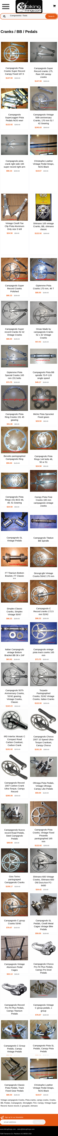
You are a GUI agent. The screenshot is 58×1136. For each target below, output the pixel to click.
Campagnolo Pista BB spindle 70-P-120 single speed (43, 375)
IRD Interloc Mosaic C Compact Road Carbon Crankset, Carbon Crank (14, 740)
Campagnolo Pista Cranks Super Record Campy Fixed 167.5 (14, 71)
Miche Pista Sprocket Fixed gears (43, 415)
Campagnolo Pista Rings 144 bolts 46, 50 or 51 (43, 459)
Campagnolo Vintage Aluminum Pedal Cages (14, 967)
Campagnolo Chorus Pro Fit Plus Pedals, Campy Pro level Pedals (44, 968)
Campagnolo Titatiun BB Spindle (44, 539)
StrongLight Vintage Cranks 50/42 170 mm (43, 574)
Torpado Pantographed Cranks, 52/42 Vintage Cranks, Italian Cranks (43, 694)
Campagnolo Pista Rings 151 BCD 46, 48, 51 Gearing (14, 500)
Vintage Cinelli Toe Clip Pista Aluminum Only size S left (14, 226)
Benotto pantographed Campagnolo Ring (14, 457)
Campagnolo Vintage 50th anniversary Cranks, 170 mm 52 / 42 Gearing (43, 119)
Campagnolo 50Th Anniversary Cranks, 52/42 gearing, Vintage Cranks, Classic (14, 696)
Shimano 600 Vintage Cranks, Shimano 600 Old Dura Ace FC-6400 (43, 881)
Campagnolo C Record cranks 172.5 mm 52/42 (43, 611)
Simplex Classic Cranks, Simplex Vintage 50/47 (14, 611)
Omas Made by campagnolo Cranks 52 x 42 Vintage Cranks (43, 333)
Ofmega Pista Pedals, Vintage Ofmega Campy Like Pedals (43, 786)
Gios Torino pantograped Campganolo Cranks (14, 879)
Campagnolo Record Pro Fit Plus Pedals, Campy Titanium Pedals (15, 1009)
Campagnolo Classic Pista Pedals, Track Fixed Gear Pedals (15, 1088)
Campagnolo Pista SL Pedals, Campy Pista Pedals (43, 1048)
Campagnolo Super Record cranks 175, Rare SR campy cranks (43, 72)
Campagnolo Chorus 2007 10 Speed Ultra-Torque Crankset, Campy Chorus (43, 741)
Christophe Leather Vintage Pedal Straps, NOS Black (43, 164)
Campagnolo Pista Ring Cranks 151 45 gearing (14, 417)
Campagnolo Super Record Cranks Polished (14, 288)
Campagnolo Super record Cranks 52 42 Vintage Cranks (14, 332)
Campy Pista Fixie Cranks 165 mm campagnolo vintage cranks (43, 501)
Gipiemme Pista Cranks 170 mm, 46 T (43, 287)
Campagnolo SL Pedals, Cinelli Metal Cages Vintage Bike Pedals (43, 925)
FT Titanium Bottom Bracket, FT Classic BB (14, 576)
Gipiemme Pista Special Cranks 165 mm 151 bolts (14, 375)
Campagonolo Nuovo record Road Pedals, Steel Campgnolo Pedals (14, 834)
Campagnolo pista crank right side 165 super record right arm (14, 164)
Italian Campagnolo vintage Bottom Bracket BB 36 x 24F (15, 652)
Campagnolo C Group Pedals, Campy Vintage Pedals (14, 1048)
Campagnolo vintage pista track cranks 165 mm (43, 652)
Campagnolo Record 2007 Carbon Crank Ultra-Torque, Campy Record (14, 787)
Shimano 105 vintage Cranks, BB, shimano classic (43, 226)
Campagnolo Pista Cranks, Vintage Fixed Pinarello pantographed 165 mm (43, 835)
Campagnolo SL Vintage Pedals (14, 539)
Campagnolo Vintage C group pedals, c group (43, 1008)
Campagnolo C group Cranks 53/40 (14, 922)
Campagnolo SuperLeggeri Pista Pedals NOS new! (14, 117)
